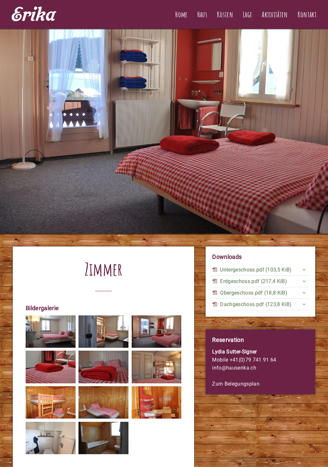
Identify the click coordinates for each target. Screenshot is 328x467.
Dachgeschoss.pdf (255, 304)
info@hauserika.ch (234, 368)
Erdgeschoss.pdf (253, 281)
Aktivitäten (275, 14)
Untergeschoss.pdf (255, 270)
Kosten (225, 14)
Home (181, 14)
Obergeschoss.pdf (253, 293)
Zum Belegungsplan (235, 384)
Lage (247, 14)
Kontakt (307, 14)
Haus (202, 14)
